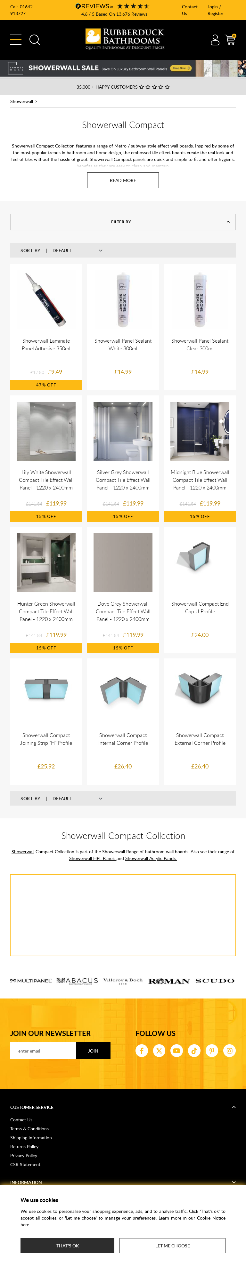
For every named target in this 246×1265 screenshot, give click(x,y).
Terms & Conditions (29, 1129)
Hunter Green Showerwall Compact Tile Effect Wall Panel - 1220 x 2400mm (46, 611)
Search (34, 39)
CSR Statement (25, 1164)
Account (215, 39)
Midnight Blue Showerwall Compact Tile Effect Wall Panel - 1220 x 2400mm (200, 480)
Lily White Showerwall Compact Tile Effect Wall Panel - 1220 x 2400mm (46, 480)
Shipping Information (31, 1137)
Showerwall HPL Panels (93, 858)
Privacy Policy (23, 1155)
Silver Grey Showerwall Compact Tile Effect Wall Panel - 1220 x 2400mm (123, 480)
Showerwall (21, 101)
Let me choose (172, 1246)
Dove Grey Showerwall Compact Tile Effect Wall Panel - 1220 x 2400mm (123, 611)
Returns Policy (24, 1146)
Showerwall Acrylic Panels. (151, 858)
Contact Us (21, 1120)
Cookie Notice (211, 1218)
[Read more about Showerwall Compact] (123, 180)
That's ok (67, 1246)
